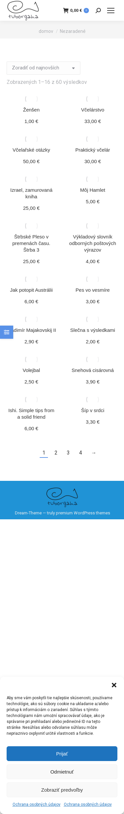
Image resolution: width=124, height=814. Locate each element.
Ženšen (31, 109)
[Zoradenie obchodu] (43, 68)
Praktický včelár (92, 150)
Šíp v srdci (92, 410)
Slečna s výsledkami (92, 330)
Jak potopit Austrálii (31, 290)
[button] (114, 685)
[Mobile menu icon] (110, 10)
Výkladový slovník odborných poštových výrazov (92, 243)
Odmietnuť (62, 772)
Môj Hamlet (92, 190)
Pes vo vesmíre (93, 290)
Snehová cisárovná (92, 370)
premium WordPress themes (83, 512)
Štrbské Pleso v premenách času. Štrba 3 (31, 243)
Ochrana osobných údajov (37, 804)
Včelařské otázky (31, 150)
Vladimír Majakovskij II (31, 330)
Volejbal (31, 370)
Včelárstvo (92, 109)
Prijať (62, 753)
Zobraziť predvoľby (62, 790)
